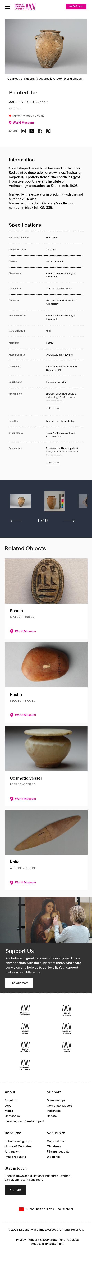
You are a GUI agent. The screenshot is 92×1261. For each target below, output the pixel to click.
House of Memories (18, 1146)
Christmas (54, 1146)
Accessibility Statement (47, 1243)
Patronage (54, 1110)
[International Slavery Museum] (25, 1028)
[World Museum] (66, 1010)
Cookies (73, 1239)
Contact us (12, 1116)
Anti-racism (12, 1151)
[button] (20, 502)
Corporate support (59, 1105)
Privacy (21, 1239)
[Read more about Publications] (64, 456)
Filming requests (58, 1151)
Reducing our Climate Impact (24, 1121)
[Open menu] (7, 7)
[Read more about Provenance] (64, 401)
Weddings (54, 1156)
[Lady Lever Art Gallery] (25, 1065)
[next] (69, 521)
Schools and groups (18, 1141)
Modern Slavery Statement (47, 1239)
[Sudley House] (66, 1047)
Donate (52, 1116)
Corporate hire (57, 1141)
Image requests (15, 1156)
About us (11, 1100)
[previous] (16, 521)
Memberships (56, 1100)
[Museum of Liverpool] (25, 1010)
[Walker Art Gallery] (25, 1047)
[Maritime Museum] (66, 1028)
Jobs (8, 1105)
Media (9, 1110)
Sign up (15, 1190)
